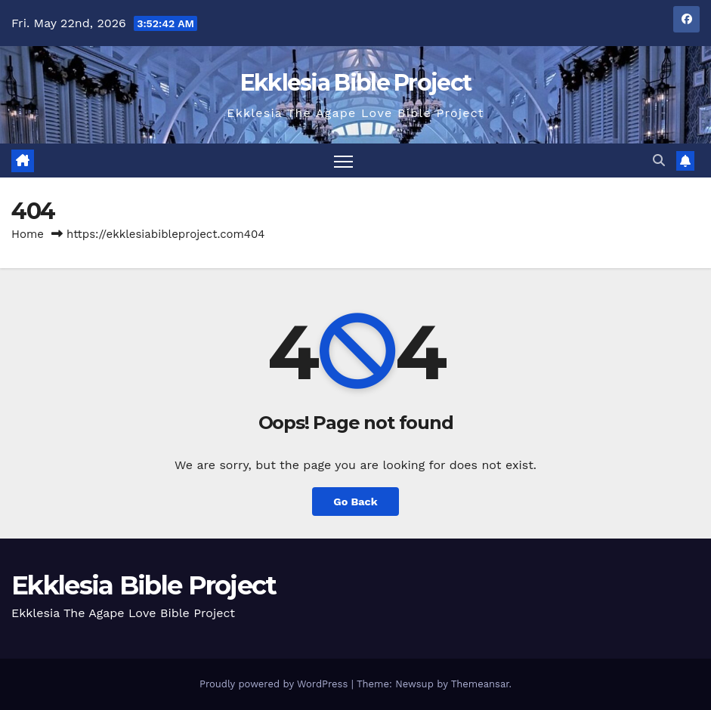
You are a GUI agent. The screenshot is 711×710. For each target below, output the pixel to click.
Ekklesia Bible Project (355, 83)
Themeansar (480, 684)
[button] (659, 160)
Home (27, 234)
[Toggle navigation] (343, 160)
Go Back (355, 501)
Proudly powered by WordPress (275, 684)
